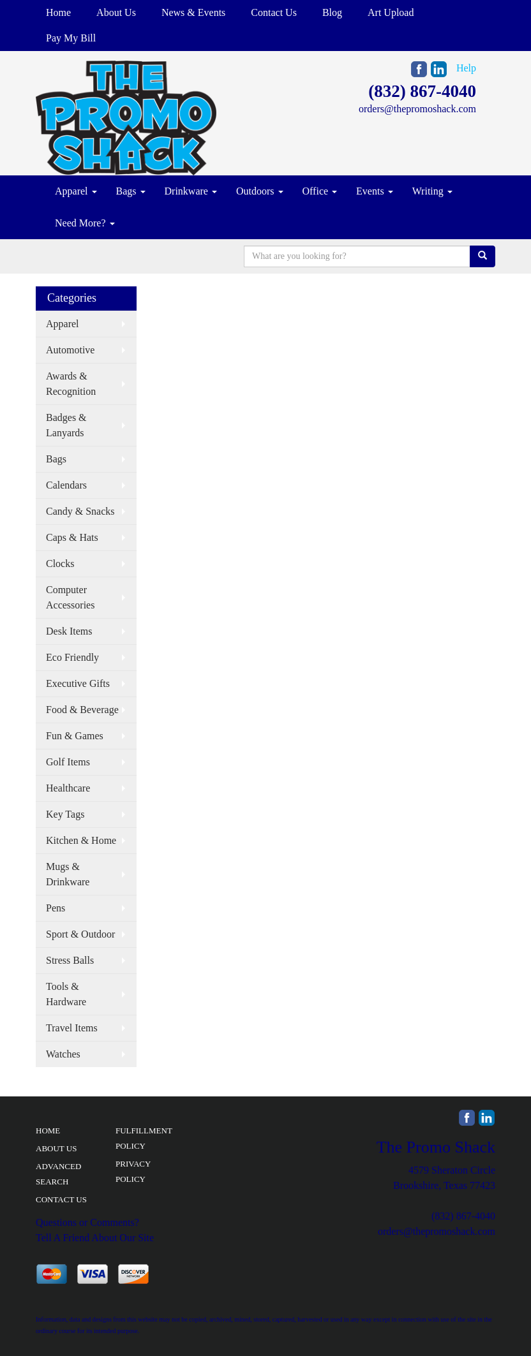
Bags (131, 191)
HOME (48, 1130)
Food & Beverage (82, 709)
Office (320, 191)
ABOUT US (56, 1148)
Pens (55, 908)
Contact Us (274, 12)
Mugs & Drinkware (67, 874)
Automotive (70, 349)
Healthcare (68, 788)
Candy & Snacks (80, 511)
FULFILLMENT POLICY (144, 1138)
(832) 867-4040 (422, 91)
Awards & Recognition (71, 384)
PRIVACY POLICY (133, 1171)
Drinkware (191, 191)
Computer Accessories (70, 597)
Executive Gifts (78, 683)
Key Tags (65, 814)
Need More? (85, 222)
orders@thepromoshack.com (417, 108)
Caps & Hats (72, 537)
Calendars (66, 485)
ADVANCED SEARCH (58, 1173)
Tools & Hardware (66, 994)
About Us (116, 12)
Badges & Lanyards (66, 425)
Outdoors (259, 191)
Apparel (76, 191)
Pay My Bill (71, 38)
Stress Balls (70, 960)
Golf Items (68, 761)
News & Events (193, 12)
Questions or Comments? (87, 1222)
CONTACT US (61, 1199)
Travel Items (72, 1027)
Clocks (60, 563)
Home (58, 12)
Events (374, 191)
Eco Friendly (72, 657)
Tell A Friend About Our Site (95, 1237)
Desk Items (69, 631)
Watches (63, 1054)
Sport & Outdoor (80, 934)
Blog (332, 12)
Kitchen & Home (81, 840)
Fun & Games (74, 735)
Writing (432, 191)
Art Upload (391, 12)
